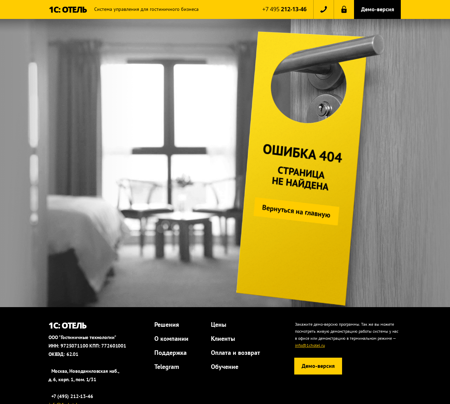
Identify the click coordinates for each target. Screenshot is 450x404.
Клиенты (223, 339)
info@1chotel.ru (310, 345)
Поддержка (170, 353)
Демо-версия (377, 9)
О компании (171, 339)
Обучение (224, 367)
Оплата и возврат (235, 353)
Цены (218, 324)
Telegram (166, 367)
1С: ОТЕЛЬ (68, 9)
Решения (166, 324)
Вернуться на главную (298, 211)
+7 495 (284, 9)
